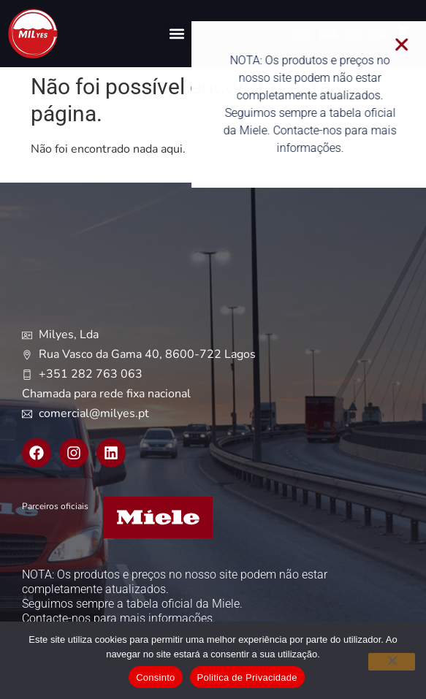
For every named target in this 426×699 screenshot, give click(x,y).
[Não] (391, 662)
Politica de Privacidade (247, 677)
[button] (176, 33)
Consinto (155, 677)
